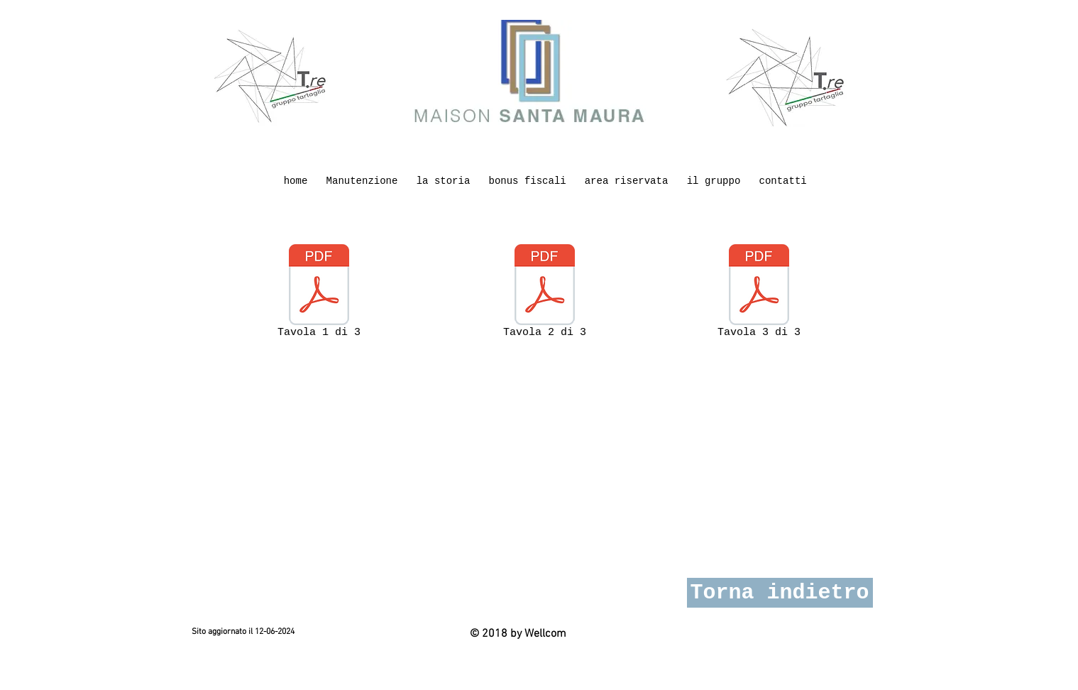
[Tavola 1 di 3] (319, 294)
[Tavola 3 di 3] (759, 294)
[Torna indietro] (780, 593)
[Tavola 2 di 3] (545, 294)
